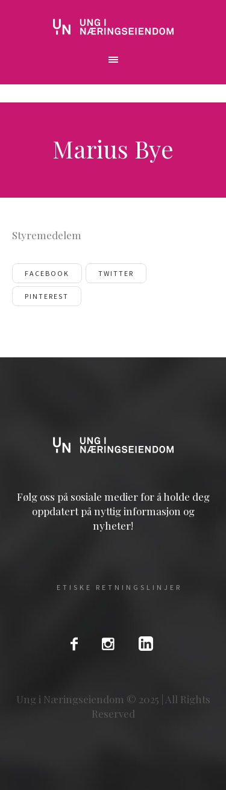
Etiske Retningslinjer (119, 587)
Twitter (116, 273)
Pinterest (47, 296)
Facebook (47, 273)
